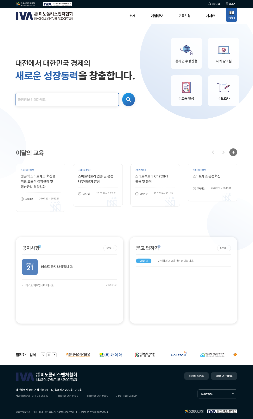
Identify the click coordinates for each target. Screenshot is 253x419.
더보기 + (110, 256)
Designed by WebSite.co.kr (93, 411)
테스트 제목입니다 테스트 (39, 293)
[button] (213, 160)
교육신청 (184, 16)
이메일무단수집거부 (224, 376)
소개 (132, 16)
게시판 (210, 16)
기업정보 (157, 16)
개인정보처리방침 (196, 376)
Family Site (207, 394)
